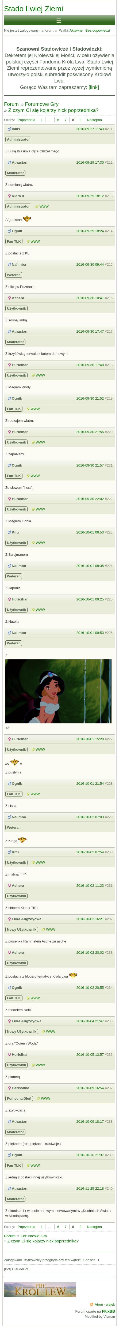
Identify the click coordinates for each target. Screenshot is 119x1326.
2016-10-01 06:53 (90, 532)
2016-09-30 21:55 (90, 432)
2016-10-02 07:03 (90, 817)
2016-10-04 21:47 (90, 1021)
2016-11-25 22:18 (90, 1188)
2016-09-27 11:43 (90, 129)
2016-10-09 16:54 (90, 1088)
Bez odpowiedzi (98, 30)
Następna (94, 120)
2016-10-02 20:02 (90, 953)
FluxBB (108, 1311)
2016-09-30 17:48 (90, 365)
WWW (44, 206)
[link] (94, 87)
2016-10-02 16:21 (90, 919)
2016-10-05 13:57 (90, 1055)
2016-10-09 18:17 (90, 1122)
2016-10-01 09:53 (90, 633)
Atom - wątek (105, 1304)
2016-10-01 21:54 (90, 784)
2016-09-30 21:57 (90, 465)
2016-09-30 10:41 (90, 298)
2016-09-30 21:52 (90, 398)
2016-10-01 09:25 (90, 599)
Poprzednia (26, 120)
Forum (11, 104)
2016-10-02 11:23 (90, 886)
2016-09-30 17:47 (90, 331)
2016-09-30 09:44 (90, 264)
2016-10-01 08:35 (90, 566)
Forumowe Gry (42, 104)
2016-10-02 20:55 (90, 988)
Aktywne (76, 30)
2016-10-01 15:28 (90, 739)
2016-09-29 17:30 (90, 162)
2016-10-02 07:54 (90, 852)
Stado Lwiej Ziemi (33, 9)
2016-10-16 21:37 (90, 1155)
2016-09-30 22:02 (90, 499)
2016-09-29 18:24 (90, 231)
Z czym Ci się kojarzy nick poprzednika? (53, 110)
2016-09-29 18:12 (90, 196)
